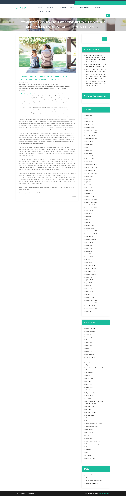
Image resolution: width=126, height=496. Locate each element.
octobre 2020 (90, 306)
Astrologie (89, 337)
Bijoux (88, 348)
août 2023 (89, 211)
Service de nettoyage (93, 444)
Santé (88, 435)
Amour (88, 334)
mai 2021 (89, 285)
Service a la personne (93, 441)
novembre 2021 (91, 268)
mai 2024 (89, 185)
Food (88, 390)
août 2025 (89, 141)
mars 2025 (89, 156)
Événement (90, 387)
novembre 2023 (91, 202)
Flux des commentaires (93, 481)
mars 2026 (89, 121)
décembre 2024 (91, 164)
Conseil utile (90, 354)
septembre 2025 (91, 138)
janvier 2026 (90, 127)
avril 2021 (89, 288)
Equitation (89, 384)
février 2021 (90, 294)
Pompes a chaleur (92, 421)
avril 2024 (89, 187)
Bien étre (63, 7)
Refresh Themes (103, 493)
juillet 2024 (89, 179)
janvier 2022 (90, 262)
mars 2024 (89, 190)
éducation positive (26, 94)
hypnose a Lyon (91, 393)
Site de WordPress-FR (93, 483)
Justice (88, 398)
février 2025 (90, 159)
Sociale (23, 90)
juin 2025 (89, 147)
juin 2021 (89, 283)
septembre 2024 (91, 173)
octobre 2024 (90, 170)
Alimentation (51, 7)
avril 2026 (89, 118)
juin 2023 (89, 213)
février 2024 (90, 193)
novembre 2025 (91, 133)
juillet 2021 (89, 280)
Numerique (90, 415)
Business (73, 7)
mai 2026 (89, 115)
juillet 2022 (89, 245)
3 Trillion (21, 7)
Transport (89, 455)
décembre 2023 (91, 199)
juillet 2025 (89, 144)
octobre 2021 (90, 271)
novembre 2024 (91, 167)
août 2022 (89, 242)
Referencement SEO (93, 426)
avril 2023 (89, 219)
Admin (74, 196)
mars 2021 (89, 291)
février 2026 (90, 124)
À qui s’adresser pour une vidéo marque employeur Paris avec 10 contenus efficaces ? (96, 83)
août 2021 (89, 277)
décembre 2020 (91, 300)
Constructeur (90, 357)
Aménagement (91, 331)
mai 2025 (89, 150)
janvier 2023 (90, 228)
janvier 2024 (90, 196)
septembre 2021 (91, 274)
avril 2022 (89, 254)
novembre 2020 (91, 303)
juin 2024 (89, 182)
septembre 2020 (91, 309)
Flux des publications (93, 478)
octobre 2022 (90, 236)
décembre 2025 (91, 130)
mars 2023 (89, 222)
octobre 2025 (90, 136)
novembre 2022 (91, 234)
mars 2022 (89, 257)
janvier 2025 (90, 162)
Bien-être (89, 345)
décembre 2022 (91, 231)
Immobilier (89, 396)
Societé (40, 11)
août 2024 (89, 176)
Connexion (89, 475)
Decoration (85, 7)
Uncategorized (91, 458)
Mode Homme (91, 412)
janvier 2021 (90, 297)
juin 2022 (89, 248)
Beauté (88, 340)
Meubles (89, 409)
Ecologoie (97, 7)
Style (48, 11)
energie (88, 381)
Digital (39, 7)
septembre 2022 (91, 239)
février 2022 (90, 260)
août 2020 (89, 311)
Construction (90, 360)
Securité (89, 438)
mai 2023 (89, 216)
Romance (89, 432)
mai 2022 (89, 251)
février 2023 (90, 225)
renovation (89, 429)
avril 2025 (89, 153)
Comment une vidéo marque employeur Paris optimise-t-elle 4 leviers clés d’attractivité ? (96, 76)
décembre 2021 (91, 265)
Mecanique (90, 406)
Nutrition (89, 418)
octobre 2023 (90, 205)
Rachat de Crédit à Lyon (94, 424)
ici (24, 193)
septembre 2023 (91, 208)
